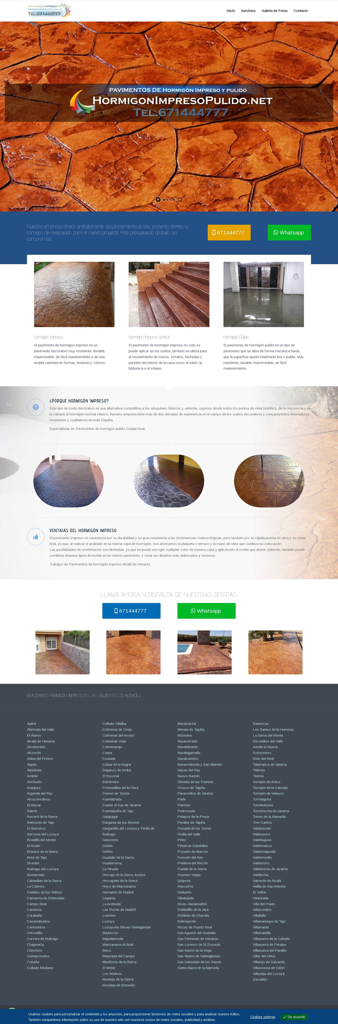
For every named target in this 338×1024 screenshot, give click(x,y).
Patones (184, 805)
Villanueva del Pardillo (270, 950)
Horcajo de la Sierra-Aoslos (124, 875)
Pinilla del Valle (188, 834)
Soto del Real (263, 759)
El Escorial (110, 776)
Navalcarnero (187, 759)
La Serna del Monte (268, 735)
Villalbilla (259, 915)
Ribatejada (185, 898)
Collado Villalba (114, 724)
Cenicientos (36, 927)
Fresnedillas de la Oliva (120, 788)
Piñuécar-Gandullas (192, 846)
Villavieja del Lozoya (268, 974)
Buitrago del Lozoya (42, 869)
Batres (32, 811)
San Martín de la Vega (194, 950)
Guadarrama (112, 863)
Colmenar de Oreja (117, 729)
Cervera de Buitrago (42, 939)
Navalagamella (188, 753)
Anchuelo (34, 782)
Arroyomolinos (38, 799)
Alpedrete (34, 770)
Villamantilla (262, 933)
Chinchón (34, 950)
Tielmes (259, 770)
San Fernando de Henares (197, 939)
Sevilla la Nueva (265, 747)
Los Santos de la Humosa (273, 729)
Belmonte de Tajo (40, 822)
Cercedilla (34, 933)
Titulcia (258, 776)
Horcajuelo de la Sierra (120, 881)
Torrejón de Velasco (268, 793)
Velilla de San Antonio (269, 886)
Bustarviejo (36, 875)
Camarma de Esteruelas (46, 898)
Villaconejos (262, 910)
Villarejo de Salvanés (269, 962)
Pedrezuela (186, 811)
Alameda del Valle (40, 729)
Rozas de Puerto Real (194, 927)
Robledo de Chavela (193, 915)
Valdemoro (261, 863)
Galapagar (110, 817)
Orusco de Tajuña (191, 788)
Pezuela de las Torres (194, 828)
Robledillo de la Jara (192, 910)
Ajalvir (31, 724)
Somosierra (262, 753)
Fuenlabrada (112, 799)
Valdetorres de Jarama (270, 869)
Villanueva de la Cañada (271, 939)
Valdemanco (262, 846)
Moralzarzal (186, 724)
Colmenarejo (112, 747)
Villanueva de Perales (269, 945)
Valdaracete (262, 828)
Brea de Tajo (37, 857)
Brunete (33, 863)
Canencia (34, 910)
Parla (181, 799)
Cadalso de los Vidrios (44, 892)
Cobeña (33, 962)
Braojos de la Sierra (42, 852)
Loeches (109, 915)
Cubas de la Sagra (116, 764)
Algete (32, 764)
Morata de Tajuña (190, 729)
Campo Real (36, 904)
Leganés (109, 898)
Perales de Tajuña (191, 822)
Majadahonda (112, 939)
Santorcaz (261, 724)
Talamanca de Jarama (270, 764)
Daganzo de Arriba (116, 770)
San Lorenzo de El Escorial (198, 945)
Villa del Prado (264, 904)
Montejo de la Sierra (117, 979)
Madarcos (110, 933)
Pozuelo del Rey (190, 857)
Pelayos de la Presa (193, 817)
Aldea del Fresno (40, 759)
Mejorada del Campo (118, 956)
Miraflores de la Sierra (119, 962)
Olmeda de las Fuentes (195, 782)
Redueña (184, 892)
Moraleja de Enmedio (118, 985)
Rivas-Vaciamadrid (192, 904)
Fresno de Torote (115, 793)
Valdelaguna (262, 840)
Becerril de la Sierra (42, 817)
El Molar (108, 968)
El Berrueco (36, 828)
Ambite (32, 776)
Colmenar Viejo (114, 741)
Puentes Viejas (189, 875)
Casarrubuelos (38, 921)
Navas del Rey (188, 770)
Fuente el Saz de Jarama (121, 805)
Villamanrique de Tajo (269, 921)
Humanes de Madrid (118, 892)
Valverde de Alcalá (267, 881)
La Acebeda (111, 904)
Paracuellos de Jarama (195, 793)
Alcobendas (36, 747)
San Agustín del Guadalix (196, 933)
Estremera (110, 782)
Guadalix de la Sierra (118, 857)
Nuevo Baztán (188, 776)
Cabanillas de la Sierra (44, 881)
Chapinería (35, 945)
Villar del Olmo (264, 956)
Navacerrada (187, 741)
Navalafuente (187, 747)
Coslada (108, 759)
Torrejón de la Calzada (270, 788)
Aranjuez (34, 788)
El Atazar (34, 805)
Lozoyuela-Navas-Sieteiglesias (126, 927)
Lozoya (108, 921)
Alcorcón (34, 753)
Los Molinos (112, 974)
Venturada (260, 898)
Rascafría (185, 886)
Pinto (181, 840)
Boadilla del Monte (41, 840)
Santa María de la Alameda (198, 968)
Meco (106, 950)
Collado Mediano (40, 968)
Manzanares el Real (117, 945)
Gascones (110, 840)
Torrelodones (263, 805)
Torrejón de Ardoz (266, 782)
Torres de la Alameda (269, 817)
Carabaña (34, 915)
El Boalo (33, 846)
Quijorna (184, 881)
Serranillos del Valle (268, 741)
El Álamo (34, 735)
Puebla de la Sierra (192, 869)
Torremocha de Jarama (271, 811)
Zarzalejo (260, 979)
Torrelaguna (262, 799)
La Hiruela (110, 869)
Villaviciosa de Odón (268, 968)
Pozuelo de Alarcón (192, 852)
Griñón (107, 852)
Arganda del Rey (40, 793)
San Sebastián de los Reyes (199, 962)
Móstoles (184, 735)
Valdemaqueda (264, 852)
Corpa (107, 753)
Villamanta (261, 927)
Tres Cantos (262, 822)
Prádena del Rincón (192, 863)
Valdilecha (260, 875)
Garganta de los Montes (120, 822)
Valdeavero (261, 834)
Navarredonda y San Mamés (199, 764)
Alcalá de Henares (41, 741)
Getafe (107, 846)
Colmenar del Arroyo (118, 735)
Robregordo (186, 921)
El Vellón (259, 892)
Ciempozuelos (38, 956)
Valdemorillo (262, 857)
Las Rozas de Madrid (119, 910)
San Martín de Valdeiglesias (198, 956)
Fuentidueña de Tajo (118, 811)
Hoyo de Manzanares (119, 886)
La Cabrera (35, 886)
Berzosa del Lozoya (43, 834)
